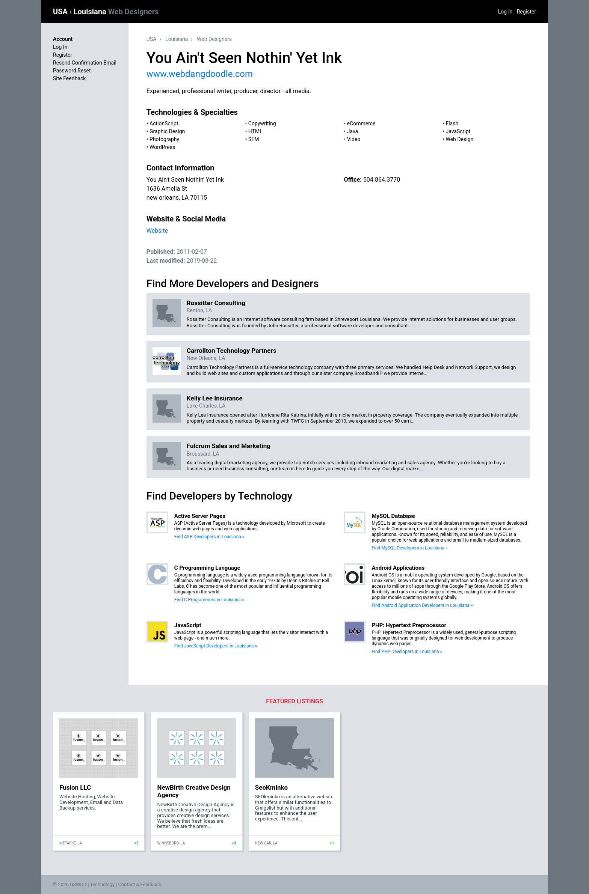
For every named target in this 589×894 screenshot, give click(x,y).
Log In (505, 12)
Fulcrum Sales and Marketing (228, 446)
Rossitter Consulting (216, 303)
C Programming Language (207, 567)
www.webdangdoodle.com (199, 74)
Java (352, 131)
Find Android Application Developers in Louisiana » (422, 605)
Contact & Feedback (139, 884)
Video (354, 139)
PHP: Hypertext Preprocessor (409, 625)
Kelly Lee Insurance (215, 398)
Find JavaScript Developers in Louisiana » (215, 646)
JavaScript (458, 131)
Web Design (459, 139)
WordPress (162, 147)
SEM (253, 139)
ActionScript (164, 123)
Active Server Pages (199, 516)
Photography (164, 139)
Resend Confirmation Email (84, 63)
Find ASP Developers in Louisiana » (209, 536)
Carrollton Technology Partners (231, 350)
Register (526, 12)
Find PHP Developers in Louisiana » (407, 651)
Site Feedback (69, 78)
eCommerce (361, 123)
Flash (452, 123)
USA (61, 11)
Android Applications (398, 567)
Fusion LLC (75, 787)
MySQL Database (393, 516)
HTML (255, 131)
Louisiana (116, 11)
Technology (102, 884)
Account (62, 39)
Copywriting (262, 123)
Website (157, 230)
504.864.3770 (381, 179)
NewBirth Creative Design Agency (193, 791)
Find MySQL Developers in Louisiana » (409, 548)
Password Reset (72, 71)
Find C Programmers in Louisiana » (209, 599)
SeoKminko (271, 787)
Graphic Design (167, 131)
